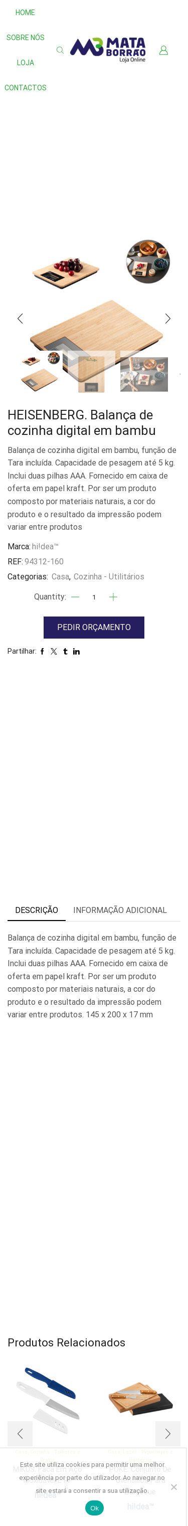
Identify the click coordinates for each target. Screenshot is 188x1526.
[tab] (37, 910)
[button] (20, 318)
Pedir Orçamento (94, 627)
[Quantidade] (94, 596)
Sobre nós (26, 38)
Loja (25, 63)
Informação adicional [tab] (120, 910)
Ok (94, 1508)
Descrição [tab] (36, 910)
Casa (60, 576)
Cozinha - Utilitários (109, 576)
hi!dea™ (45, 546)
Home (25, 13)
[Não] (173, 1487)
